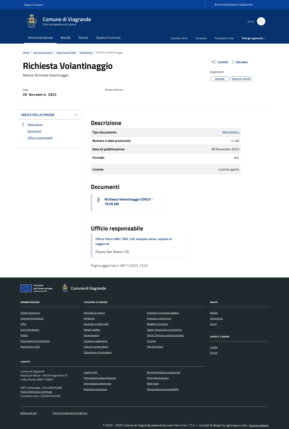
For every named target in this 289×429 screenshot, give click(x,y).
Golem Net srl (174, 425)
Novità (65, 37)
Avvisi (213, 324)
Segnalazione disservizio (97, 383)
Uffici (23, 324)
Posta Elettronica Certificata (36, 392)
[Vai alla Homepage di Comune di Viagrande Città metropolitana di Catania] (60, 21)
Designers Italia (236, 425)
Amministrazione (40, 37)
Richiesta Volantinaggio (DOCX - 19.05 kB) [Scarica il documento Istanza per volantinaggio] (129, 201)
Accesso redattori (259, 425)
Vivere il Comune (108, 37)
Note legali (153, 383)
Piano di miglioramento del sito (70, 413)
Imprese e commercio (159, 318)
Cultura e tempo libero (96, 347)
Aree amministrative (32, 318)
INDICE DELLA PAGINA (38, 114)
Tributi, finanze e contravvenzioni (165, 335)
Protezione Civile (224, 38)
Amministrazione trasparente (233, 4)
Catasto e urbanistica (95, 341)
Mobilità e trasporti (157, 324)
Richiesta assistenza (95, 389)
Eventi (213, 353)
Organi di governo (30, 313)
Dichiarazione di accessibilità (163, 389)
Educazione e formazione (98, 352)
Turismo (151, 341)
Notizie (214, 313)
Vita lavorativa (155, 347)
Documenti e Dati (30, 347)
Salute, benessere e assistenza (164, 330)
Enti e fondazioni (29, 330)
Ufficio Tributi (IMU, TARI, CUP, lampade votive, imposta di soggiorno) (133, 241)
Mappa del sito (28, 413)
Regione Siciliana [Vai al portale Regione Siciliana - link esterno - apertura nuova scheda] (33, 5)
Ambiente (89, 318)
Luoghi (214, 347)
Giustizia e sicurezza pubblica (163, 313)
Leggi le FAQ (90, 372)
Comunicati (216, 318)
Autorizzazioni (91, 335)
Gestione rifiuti (179, 38)
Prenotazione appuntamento (100, 378)
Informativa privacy (158, 378)
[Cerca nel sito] (261, 21)
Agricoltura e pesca (94, 313)
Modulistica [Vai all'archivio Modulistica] (230, 132)
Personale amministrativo (35, 341)
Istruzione (201, 38)
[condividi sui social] (219, 62)
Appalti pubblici (92, 330)
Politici (24, 335)
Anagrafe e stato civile (96, 324)
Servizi (83, 37)
